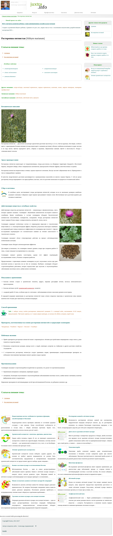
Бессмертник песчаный (11, 57)
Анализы (64, 12)
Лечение (93, 12)
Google (4, 531)
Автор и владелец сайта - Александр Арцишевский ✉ (19, 526)
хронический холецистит (26, 288)
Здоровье (20, 12)
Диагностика (78, 12)
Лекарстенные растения (9, 16)
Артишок (7, 53)
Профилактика (49, 12)
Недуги (34, 12)
